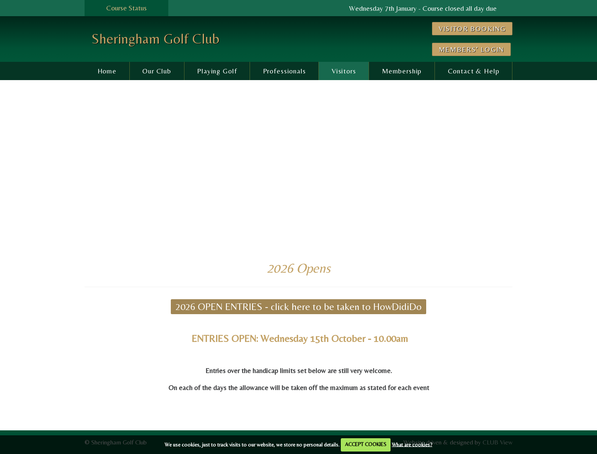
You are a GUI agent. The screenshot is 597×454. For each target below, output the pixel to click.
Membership (402, 71)
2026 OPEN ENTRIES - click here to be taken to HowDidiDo (298, 306)
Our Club (156, 71)
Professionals (284, 71)
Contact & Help (474, 71)
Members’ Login (471, 49)
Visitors (344, 71)
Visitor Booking (472, 28)
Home (106, 71)
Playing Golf (217, 71)
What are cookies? (412, 444)
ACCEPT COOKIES (365, 444)
